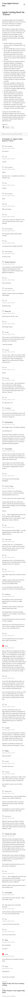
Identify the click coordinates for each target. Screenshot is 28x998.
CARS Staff (15, 134)
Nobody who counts (10, 834)
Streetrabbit (8, 449)
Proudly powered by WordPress (9, 996)
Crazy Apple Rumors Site (10, 4)
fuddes (7, 751)
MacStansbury (9, 422)
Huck (6, 940)
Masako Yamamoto (10, 262)
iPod (21, 134)
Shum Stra (8, 311)
